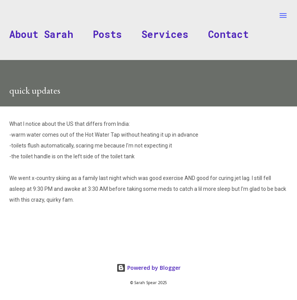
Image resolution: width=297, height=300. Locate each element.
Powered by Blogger (148, 267)
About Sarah (41, 34)
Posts (107, 34)
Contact (228, 34)
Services (165, 34)
